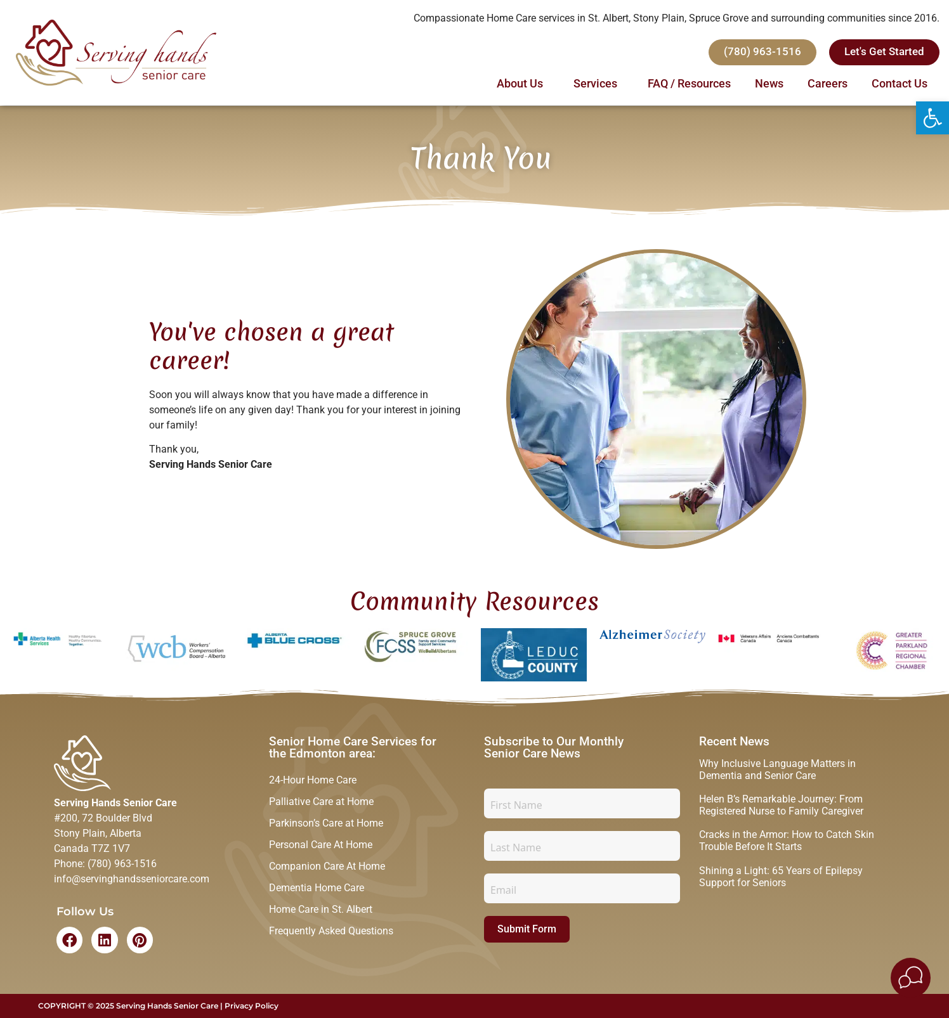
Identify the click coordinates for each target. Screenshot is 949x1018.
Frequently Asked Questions (331, 940)
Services (598, 84)
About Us (523, 84)
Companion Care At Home (327, 872)
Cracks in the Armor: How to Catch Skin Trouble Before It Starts (786, 840)
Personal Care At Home (320, 849)
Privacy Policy (251, 1005)
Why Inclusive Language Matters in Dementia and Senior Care (777, 769)
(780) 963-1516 (122, 864)
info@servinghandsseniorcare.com (131, 879)
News (769, 84)
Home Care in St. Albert (320, 918)
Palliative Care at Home (321, 803)
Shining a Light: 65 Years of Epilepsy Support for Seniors (781, 877)
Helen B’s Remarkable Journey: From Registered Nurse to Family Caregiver (781, 805)
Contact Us (899, 84)
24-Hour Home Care (313, 781)
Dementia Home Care (316, 895)
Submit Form (526, 929)
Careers (828, 84)
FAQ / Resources (689, 84)
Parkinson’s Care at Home (326, 826)
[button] (932, 117)
